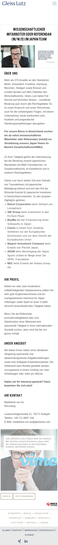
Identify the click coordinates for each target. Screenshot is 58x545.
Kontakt (17, 530)
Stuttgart (17, 523)
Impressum (30, 530)
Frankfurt (15, 518)
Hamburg (30, 518)
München (43, 518)
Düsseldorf (41, 513)
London (44, 523)
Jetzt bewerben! (24, 496)
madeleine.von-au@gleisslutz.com (31, 422)
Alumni (6, 530)
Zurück (6, 496)
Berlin (27, 513)
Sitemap (29, 535)
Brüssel (32, 523)
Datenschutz (46, 530)
